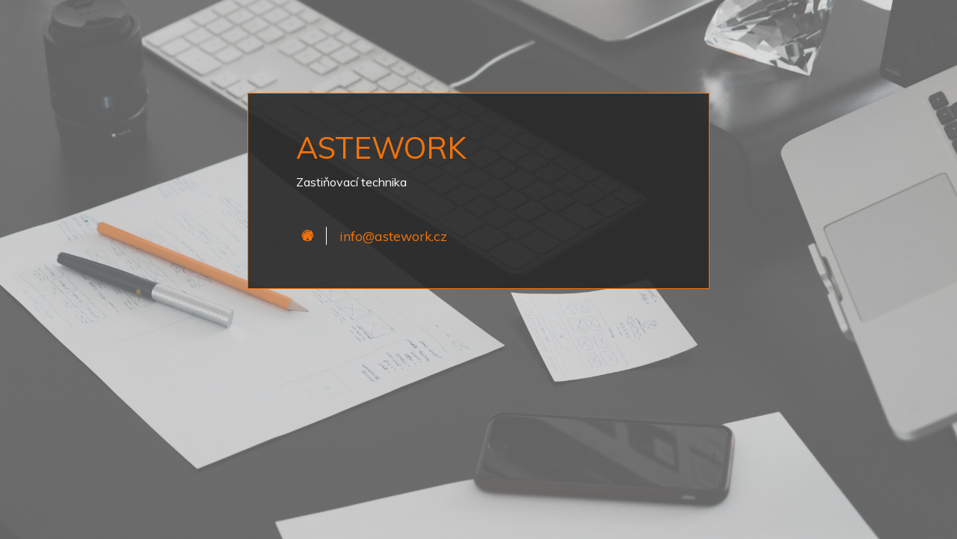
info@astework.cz (393, 236)
